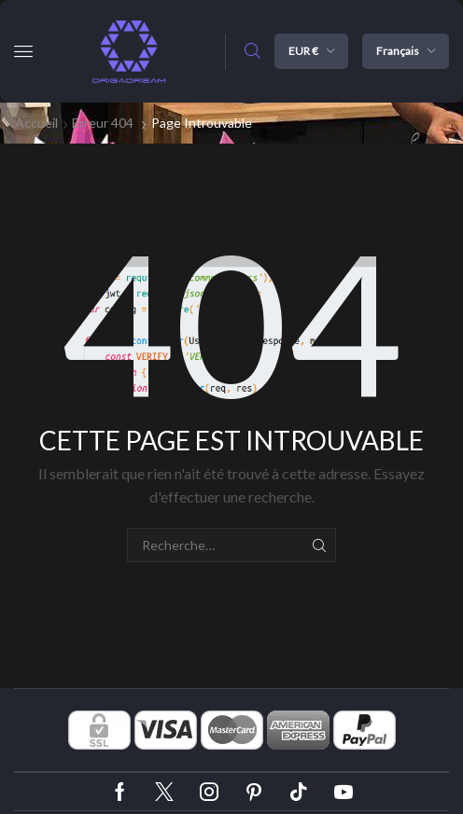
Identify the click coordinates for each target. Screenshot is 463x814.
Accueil (36, 123)
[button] (23, 51)
